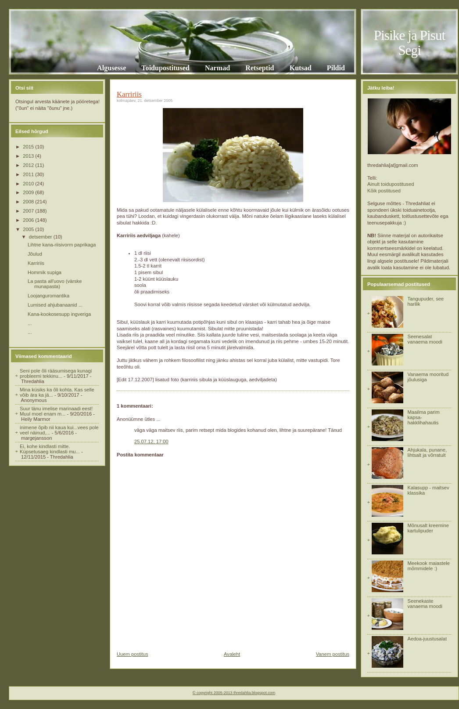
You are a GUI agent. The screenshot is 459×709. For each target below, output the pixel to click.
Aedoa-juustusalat (427, 638)
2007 (29, 210)
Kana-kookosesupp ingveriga (59, 314)
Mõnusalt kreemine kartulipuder (428, 528)
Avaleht (232, 654)
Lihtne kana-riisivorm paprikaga (62, 244)
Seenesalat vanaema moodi (424, 339)
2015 (29, 146)
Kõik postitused (384, 190)
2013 (29, 156)
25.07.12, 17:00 (151, 441)
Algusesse (111, 68)
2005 (29, 229)
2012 (29, 165)
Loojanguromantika (48, 295)
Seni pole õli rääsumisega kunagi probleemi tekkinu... (56, 373)
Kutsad (301, 68)
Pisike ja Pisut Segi (409, 43)
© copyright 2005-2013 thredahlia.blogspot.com (234, 693)
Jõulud (35, 254)
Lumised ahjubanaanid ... (55, 304)
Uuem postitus (132, 654)
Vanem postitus (332, 654)
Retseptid (259, 68)
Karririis (36, 263)
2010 (29, 183)
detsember (41, 236)
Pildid (336, 68)
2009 (29, 192)
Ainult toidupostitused (390, 184)
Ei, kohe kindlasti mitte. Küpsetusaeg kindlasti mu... (50, 449)
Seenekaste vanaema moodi (424, 603)
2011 (29, 174)
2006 (29, 220)
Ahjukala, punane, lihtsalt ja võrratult (427, 452)
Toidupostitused (165, 68)
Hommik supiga (44, 272)
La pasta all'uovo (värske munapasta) (55, 284)
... (30, 323)
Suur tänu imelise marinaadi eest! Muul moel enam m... (56, 411)
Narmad (217, 68)
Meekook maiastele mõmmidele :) (428, 566)
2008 (29, 201)
